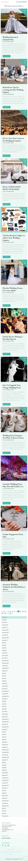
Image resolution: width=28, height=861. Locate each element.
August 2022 (4, 640)
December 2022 (5, 630)
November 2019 (5, 721)
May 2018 (4, 767)
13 (5, 613)
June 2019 (4, 734)
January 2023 (4, 627)
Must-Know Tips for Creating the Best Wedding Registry (13, 89)
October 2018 (5, 755)
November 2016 (5, 800)
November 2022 (5, 632)
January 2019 (4, 747)
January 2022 (4, 658)
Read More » (7, 56)
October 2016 (5, 803)
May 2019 (4, 737)
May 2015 (4, 813)
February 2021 (5, 686)
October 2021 (5, 665)
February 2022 (5, 655)
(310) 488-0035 (24, 1)
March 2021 (4, 683)
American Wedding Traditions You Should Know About (14, 586)
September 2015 (5, 805)
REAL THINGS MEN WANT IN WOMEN (12, 188)
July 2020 (4, 701)
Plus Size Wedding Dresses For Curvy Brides (13, 289)
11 (25, 611)
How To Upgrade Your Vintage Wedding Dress (12, 386)
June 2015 (4, 811)
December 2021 (5, 660)
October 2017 (5, 783)
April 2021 (4, 681)
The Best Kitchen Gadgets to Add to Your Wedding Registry (14, 237)
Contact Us (4, 831)
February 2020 (5, 714)
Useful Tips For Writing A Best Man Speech (13, 337)
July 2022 (4, 642)
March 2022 (4, 653)
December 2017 (5, 777)
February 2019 (5, 744)
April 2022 (4, 650)
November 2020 (5, 691)
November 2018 (5, 752)
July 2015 (4, 808)
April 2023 (4, 619)
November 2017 (5, 780)
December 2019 (5, 719)
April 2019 (4, 739)
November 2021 (5, 663)
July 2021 (4, 673)
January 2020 (4, 716)
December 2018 (5, 749)
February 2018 (5, 772)
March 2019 (4, 742)
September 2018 (5, 757)
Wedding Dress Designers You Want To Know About (13, 436)
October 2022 (5, 635)
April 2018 (4, 770)
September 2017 (5, 785)
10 (22, 611)
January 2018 (4, 775)
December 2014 (5, 816)
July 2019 (4, 732)
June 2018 (4, 765)
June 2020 (4, 704)
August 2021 (4, 670)
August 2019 (4, 729)
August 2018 (4, 760)
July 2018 (4, 762)
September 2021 (5, 668)
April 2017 (4, 793)
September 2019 (5, 726)
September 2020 (5, 696)
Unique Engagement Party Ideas (13, 535)
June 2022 (4, 645)
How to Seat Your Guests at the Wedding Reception (13, 139)
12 (2, 613)
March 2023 (4, 622)
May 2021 (4, 678)
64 (9, 613)
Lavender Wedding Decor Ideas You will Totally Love (13, 485)
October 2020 (5, 693)
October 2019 (5, 724)
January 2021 (4, 688)
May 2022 (4, 647)
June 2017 (4, 790)
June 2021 (4, 676)
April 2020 (4, 709)
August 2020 (4, 698)
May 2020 (4, 706)
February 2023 (5, 625)
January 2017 (4, 798)
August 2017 (4, 788)
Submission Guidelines (6, 838)
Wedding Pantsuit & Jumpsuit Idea (10, 38)
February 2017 (5, 795)
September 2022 (5, 637)
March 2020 (4, 711)
